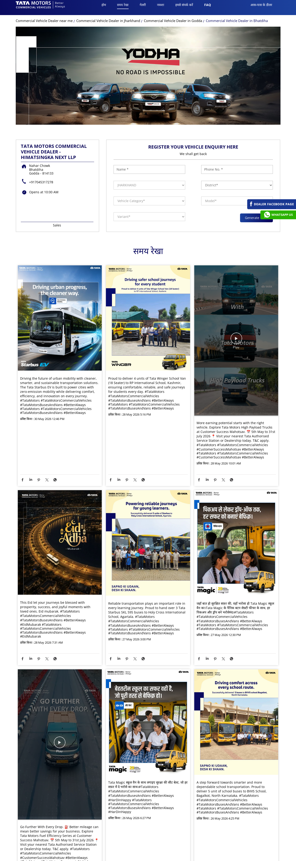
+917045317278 (41, 186)
